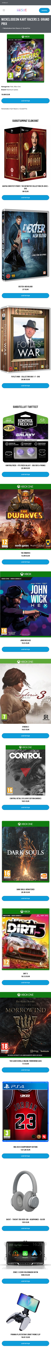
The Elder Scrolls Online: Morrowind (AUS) (25, 1061)
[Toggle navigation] (3, 10)
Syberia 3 (25, 727)
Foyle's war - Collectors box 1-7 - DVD (25, 376)
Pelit (11, 87)
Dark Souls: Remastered (25, 889)
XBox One (17, 87)
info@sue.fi (5, 2)
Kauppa (44, 10)
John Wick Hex (25, 640)
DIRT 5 (25, 973)
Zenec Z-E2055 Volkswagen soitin (25, 1272)
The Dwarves (25, 553)
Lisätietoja (25, 101)
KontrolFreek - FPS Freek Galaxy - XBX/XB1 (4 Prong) (25, 465)
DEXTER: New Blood (25, 286)
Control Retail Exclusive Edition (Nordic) (25, 798)
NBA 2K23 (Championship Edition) (26, 1147)
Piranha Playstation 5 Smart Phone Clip (25, 1334)
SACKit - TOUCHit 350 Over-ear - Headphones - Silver (25, 1219)
